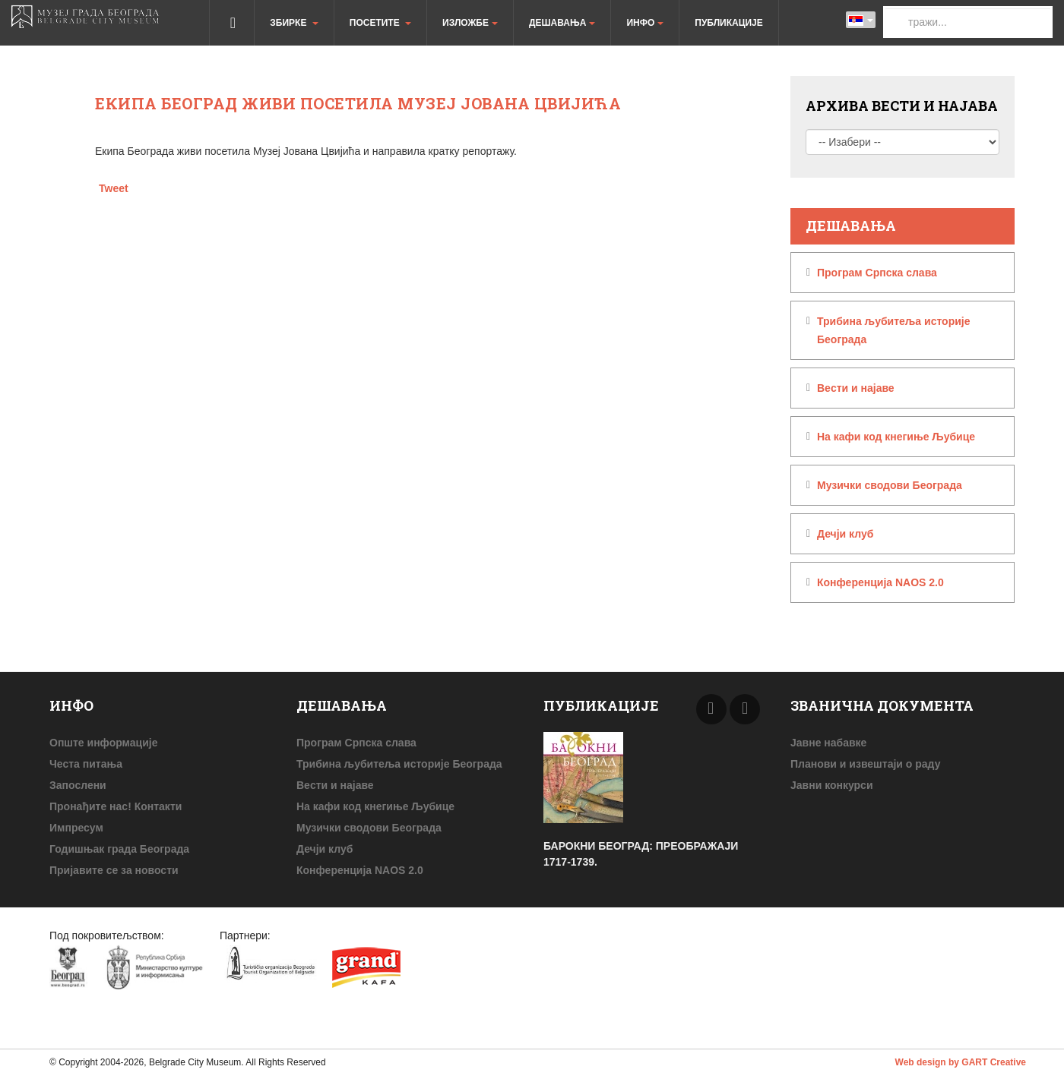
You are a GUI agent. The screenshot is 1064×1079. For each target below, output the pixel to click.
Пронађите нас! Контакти (115, 806)
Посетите (380, 22)
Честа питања (85, 764)
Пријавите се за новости (114, 870)
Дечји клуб (845, 534)
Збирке (294, 22)
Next (745, 709)
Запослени (77, 785)
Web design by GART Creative (960, 1062)
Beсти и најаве (856, 388)
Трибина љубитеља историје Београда (894, 330)
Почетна (232, 23)
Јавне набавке (828, 743)
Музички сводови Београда (889, 485)
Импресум (76, 828)
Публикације (729, 22)
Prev (711, 709)
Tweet (113, 188)
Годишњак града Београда (119, 849)
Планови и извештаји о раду (865, 764)
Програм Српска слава (877, 273)
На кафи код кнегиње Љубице (896, 437)
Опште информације (103, 743)
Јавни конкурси (831, 785)
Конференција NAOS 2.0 (880, 582)
